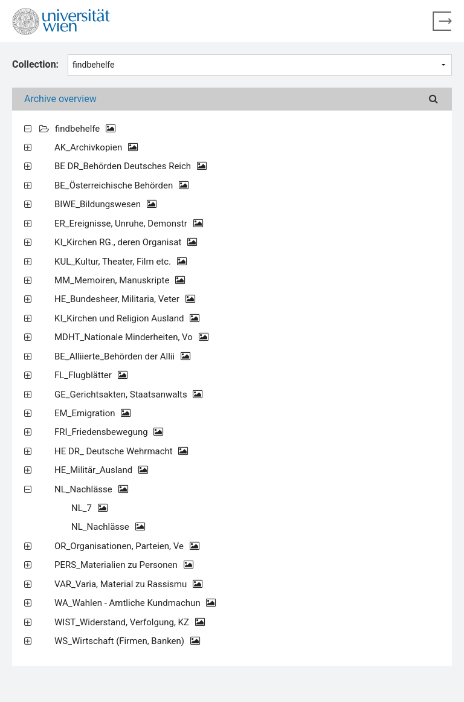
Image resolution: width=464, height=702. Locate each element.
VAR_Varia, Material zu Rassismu (128, 584)
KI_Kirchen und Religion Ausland (126, 318)
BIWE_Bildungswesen (105, 204)
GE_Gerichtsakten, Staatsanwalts (128, 394)
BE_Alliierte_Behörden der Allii (122, 356)
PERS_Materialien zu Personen (123, 564)
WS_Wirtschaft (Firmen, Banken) (127, 641)
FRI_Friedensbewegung (108, 432)
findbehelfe (85, 128)
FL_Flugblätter (90, 375)
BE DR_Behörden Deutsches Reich (130, 166)
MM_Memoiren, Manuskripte (119, 280)
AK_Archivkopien (96, 147)
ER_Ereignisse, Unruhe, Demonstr (128, 223)
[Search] (433, 99)
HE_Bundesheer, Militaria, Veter (124, 299)
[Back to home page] (442, 21)
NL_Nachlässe (91, 489)
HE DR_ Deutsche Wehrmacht (121, 451)
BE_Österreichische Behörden (121, 185)
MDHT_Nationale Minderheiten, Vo (131, 337)
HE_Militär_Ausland (101, 470)
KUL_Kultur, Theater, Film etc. (120, 261)
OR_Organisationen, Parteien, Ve (126, 546)
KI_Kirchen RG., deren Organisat (125, 242)
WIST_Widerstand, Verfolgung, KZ (129, 622)
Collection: (35, 64)
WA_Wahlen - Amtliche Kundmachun (135, 602)
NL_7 (89, 508)
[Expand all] (27, 128)
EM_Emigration (92, 413)
